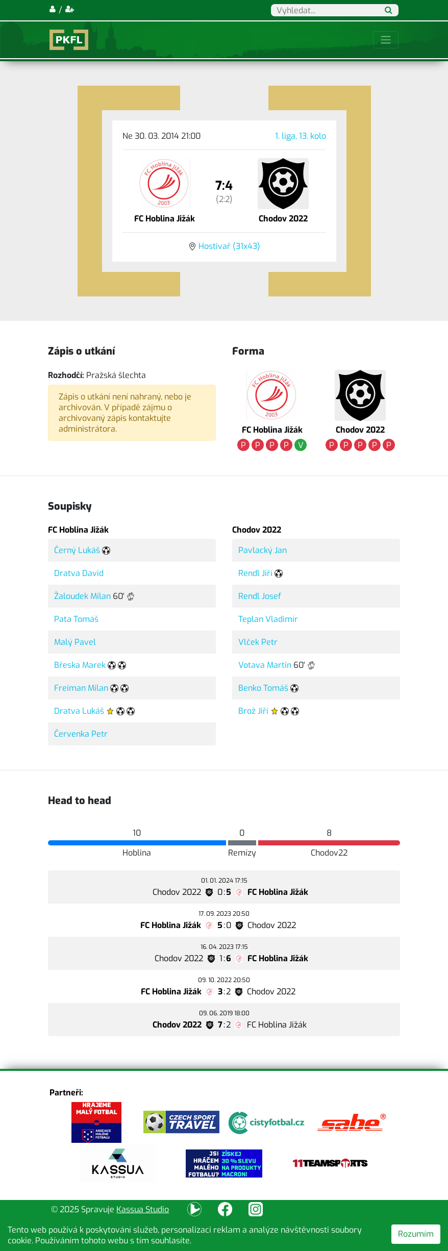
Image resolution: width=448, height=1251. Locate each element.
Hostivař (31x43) (229, 246)
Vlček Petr (258, 642)
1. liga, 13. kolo (300, 136)
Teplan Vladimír (268, 619)
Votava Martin (264, 665)
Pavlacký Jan (262, 550)
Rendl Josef (259, 596)
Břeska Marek (80, 665)
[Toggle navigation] (386, 39)
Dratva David (79, 573)
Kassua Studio (142, 1209)
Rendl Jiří (255, 573)
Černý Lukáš (77, 550)
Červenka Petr (81, 734)
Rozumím (416, 1234)
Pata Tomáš (76, 619)
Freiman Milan (81, 688)
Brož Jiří (253, 711)
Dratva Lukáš (79, 711)
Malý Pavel (75, 642)
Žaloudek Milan (82, 596)
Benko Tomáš (263, 688)
